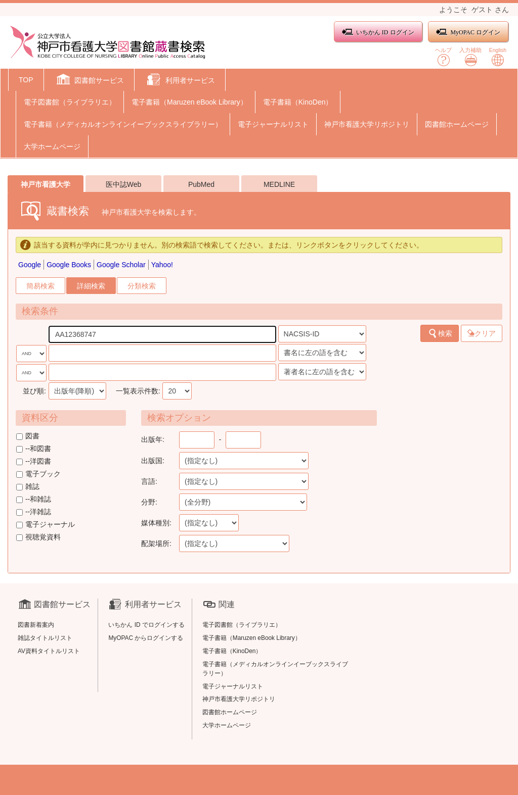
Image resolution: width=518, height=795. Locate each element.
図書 (27, 436)
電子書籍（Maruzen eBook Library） (189, 102)
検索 (440, 333)
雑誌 (27, 486)
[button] (89, 81)
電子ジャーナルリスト (273, 124)
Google (29, 265)
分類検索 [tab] (141, 286)
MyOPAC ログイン (468, 32)
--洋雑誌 (33, 512)
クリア (481, 333)
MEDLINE (279, 184)
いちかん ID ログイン (378, 32)
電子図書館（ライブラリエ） (70, 102)
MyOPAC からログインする (145, 637)
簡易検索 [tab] (40, 286)
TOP (26, 80)
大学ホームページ (52, 146)
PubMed (201, 184)
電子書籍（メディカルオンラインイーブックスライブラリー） (123, 124)
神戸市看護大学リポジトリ (366, 124)
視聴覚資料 (38, 537)
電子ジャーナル (45, 524)
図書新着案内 (36, 624)
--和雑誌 (33, 499)
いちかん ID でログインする (146, 624)
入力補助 (470, 57)
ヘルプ (443, 57)
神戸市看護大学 (45, 184)
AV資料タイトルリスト (49, 651)
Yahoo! (162, 265)
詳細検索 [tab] (91, 286)
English (497, 57)
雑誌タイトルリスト (45, 637)
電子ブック (38, 474)
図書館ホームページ (457, 124)
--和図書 (33, 448)
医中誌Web (124, 184)
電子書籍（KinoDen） (298, 102)
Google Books (69, 265)
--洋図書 (33, 461)
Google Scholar (121, 265)
